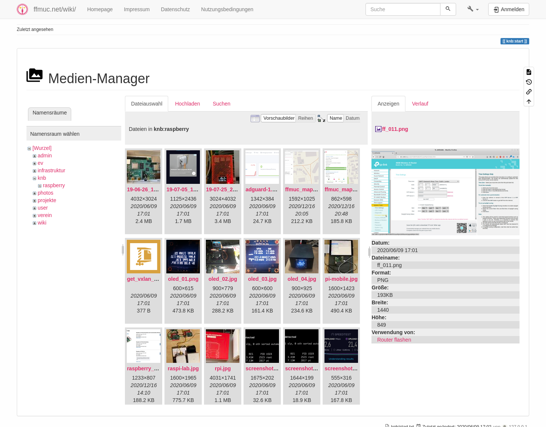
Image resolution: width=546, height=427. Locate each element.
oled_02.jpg (222, 279)
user (43, 208)
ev (40, 163)
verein (45, 215)
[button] (473, 9)
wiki (42, 223)
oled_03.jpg (262, 279)
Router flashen (394, 340)
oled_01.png (183, 279)
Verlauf (420, 104)
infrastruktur (51, 170)
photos (45, 193)
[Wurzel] (41, 148)
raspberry (54, 185)
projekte (47, 200)
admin (45, 155)
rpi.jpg (223, 368)
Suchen (221, 104)
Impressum (137, 9)
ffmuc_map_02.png (348, 189)
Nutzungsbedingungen (227, 9)
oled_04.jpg (302, 279)
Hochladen (187, 104)
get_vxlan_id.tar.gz (150, 279)
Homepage (100, 9)
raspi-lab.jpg (183, 368)
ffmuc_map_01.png (309, 189)
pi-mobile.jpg (341, 279)
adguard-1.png (263, 189)
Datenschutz (175, 9)
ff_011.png (395, 129)
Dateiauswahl (146, 104)
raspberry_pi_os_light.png (159, 368)
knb (42, 178)
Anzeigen (388, 104)
